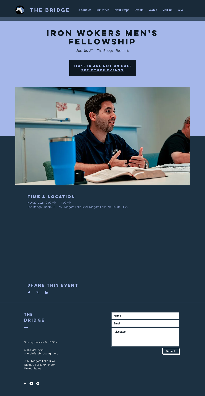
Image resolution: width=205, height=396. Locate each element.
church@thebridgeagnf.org (41, 353)
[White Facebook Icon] (25, 383)
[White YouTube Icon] (31, 383)
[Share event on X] (38, 292)
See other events (102, 70)
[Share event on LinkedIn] (46, 292)
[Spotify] (37, 383)
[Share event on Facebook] (29, 292)
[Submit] (170, 351)
